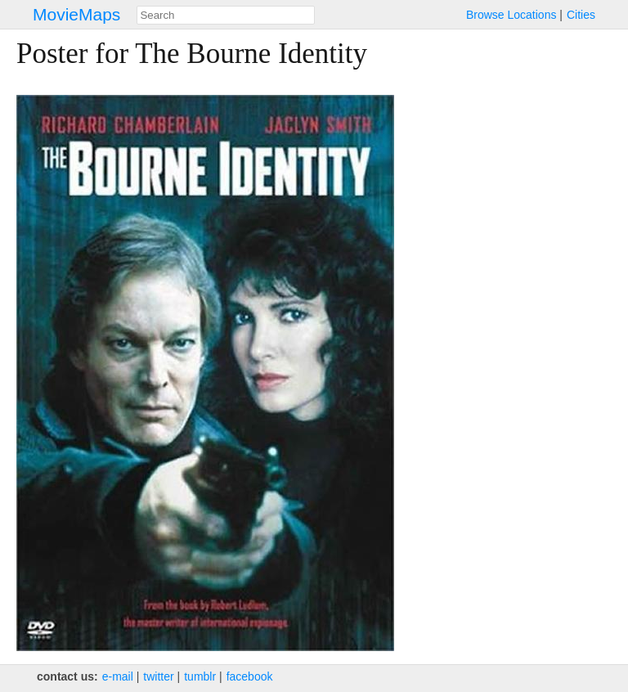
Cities (581, 14)
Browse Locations (511, 14)
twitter (158, 676)
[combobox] (226, 15)
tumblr (200, 676)
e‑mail (117, 676)
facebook (250, 676)
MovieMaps (76, 14)
